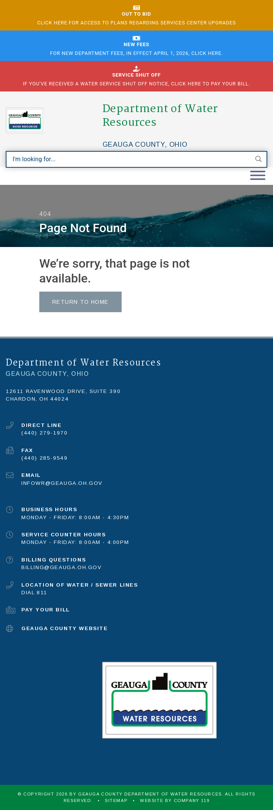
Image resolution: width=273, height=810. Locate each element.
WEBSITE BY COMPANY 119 (174, 800)
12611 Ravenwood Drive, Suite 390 (63, 391)
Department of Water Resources (160, 116)
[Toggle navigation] (257, 176)
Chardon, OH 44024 (37, 399)
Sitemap (116, 800)
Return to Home (80, 302)
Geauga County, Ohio (145, 144)
